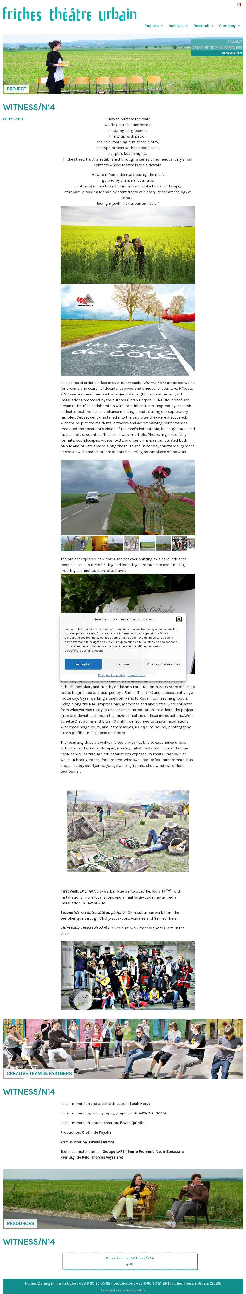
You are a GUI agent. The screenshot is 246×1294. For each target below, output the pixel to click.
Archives (179, 26)
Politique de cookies (111, 675)
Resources (231, 53)
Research (203, 26)
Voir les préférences (163, 664)
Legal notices (111, 1290)
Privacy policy (137, 675)
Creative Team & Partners (217, 47)
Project (234, 41)
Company (230, 26)
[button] (179, 619)
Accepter (83, 664)
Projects (154, 26)
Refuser (123, 664)
